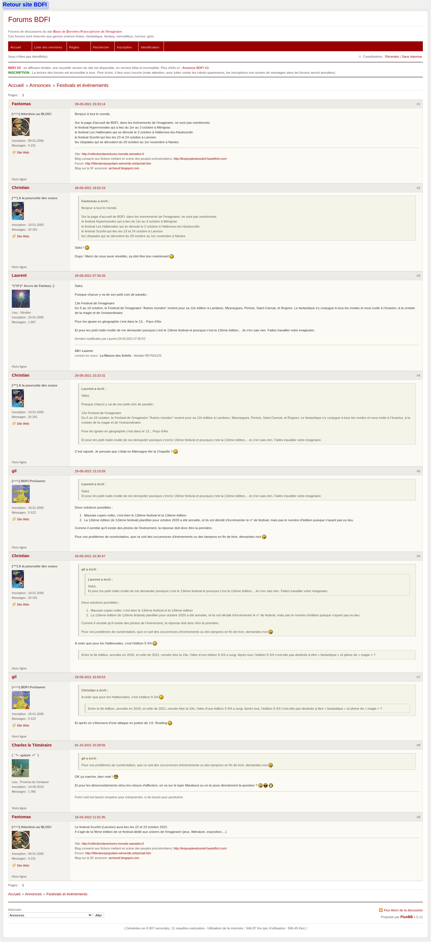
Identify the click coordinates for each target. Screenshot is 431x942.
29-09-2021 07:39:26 (90, 275)
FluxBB (406, 917)
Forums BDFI (29, 19)
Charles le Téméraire (32, 745)
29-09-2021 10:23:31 (90, 375)
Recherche (101, 47)
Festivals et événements (82, 85)
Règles (74, 47)
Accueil (15, 47)
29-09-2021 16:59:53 (90, 677)
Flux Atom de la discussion (403, 910)
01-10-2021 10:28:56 (90, 745)
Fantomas (21, 104)
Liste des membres (48, 47)
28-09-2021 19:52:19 (90, 188)
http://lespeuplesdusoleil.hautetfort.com (199, 158)
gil (14, 471)
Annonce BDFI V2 (195, 67)
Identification (150, 47)
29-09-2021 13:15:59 (90, 471)
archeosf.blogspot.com (124, 168)
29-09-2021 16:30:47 (90, 556)
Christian (20, 187)
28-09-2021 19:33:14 (90, 104)
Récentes (392, 56)
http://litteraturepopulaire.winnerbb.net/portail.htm (118, 163)
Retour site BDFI (25, 4)
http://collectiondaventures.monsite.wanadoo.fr (113, 154)
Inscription (124, 47)
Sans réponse (412, 56)
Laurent (19, 275)
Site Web (23, 152)
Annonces (40, 85)
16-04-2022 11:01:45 (90, 817)
